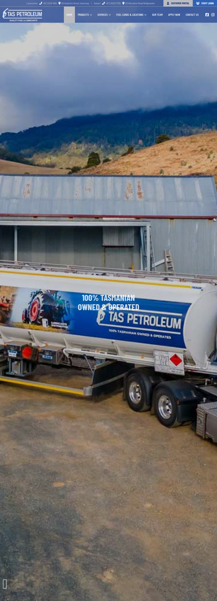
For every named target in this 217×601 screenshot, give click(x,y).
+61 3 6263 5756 (111, 3)
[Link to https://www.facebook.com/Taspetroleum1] (207, 15)
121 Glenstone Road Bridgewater (138, 3)
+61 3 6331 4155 (48, 3)
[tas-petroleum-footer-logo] (22, 9)
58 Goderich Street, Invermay (73, 3)
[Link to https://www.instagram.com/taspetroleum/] (212, 15)
